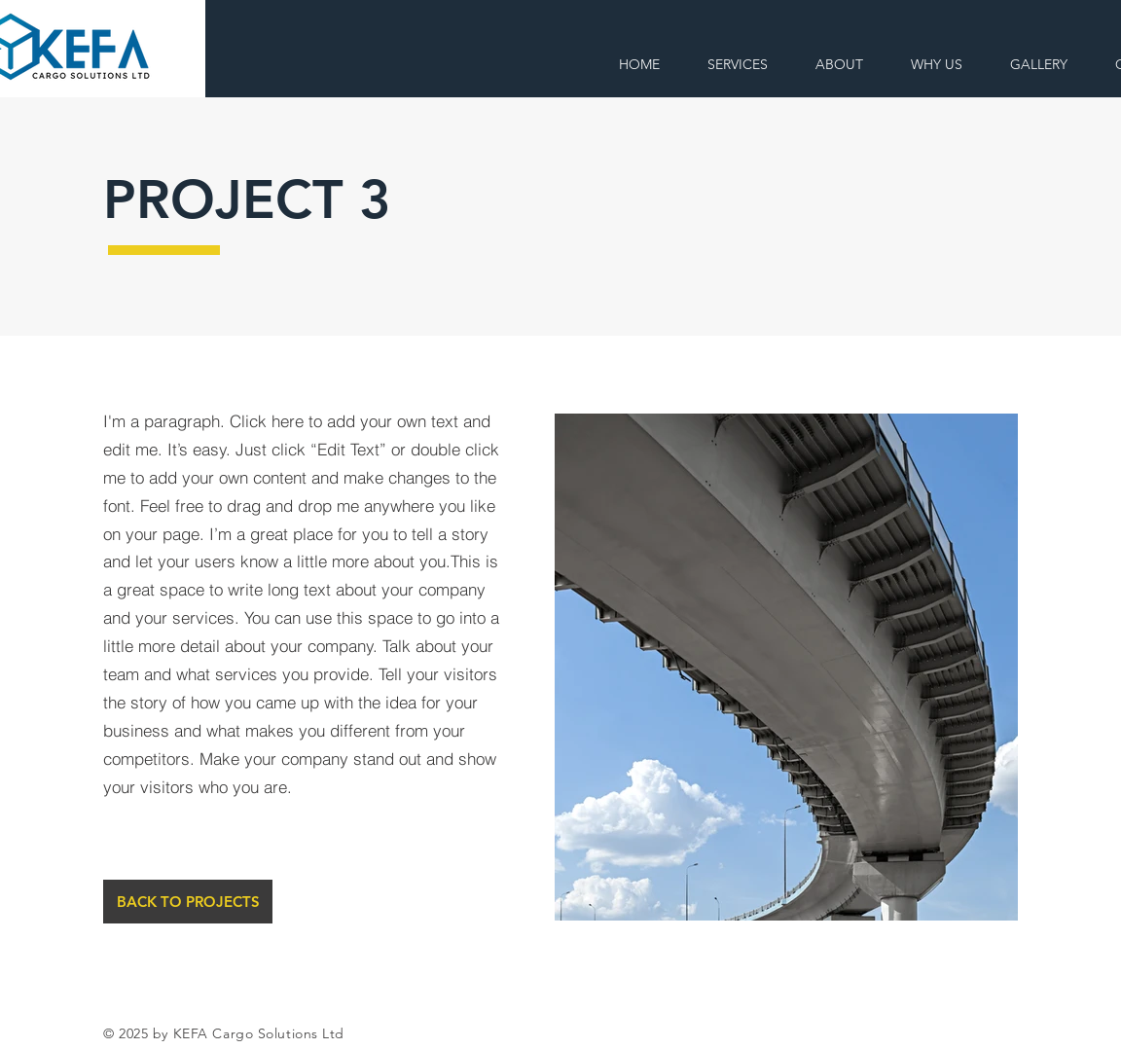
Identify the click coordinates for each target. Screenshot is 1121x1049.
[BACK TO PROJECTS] (187, 901)
